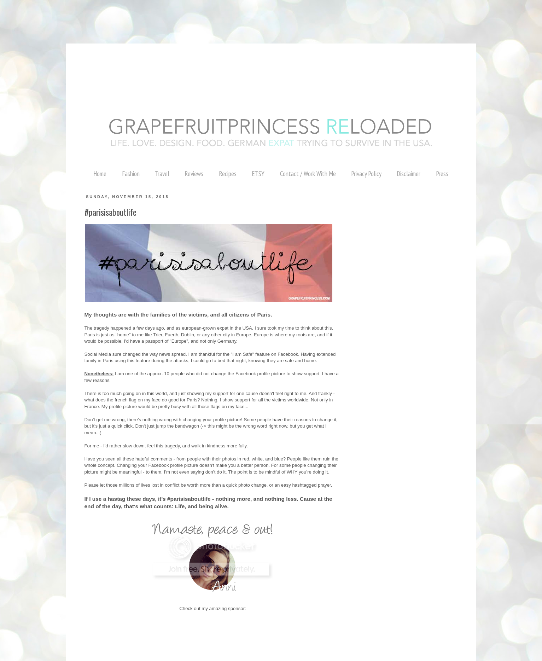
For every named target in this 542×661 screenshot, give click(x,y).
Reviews (194, 173)
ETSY (258, 173)
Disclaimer (408, 173)
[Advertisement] (128, 16)
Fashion (131, 173)
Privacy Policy (366, 173)
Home (99, 173)
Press (442, 173)
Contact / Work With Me (308, 173)
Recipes (228, 173)
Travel (162, 173)
